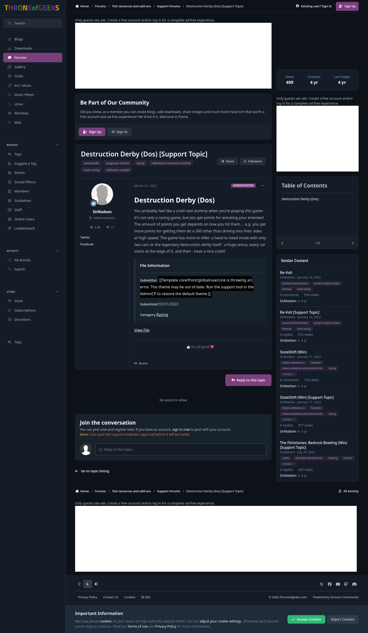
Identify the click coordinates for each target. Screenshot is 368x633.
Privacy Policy (87, 597)
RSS (145, 597)
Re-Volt (286, 272)
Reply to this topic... (116, 449)
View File (142, 330)
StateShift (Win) (293, 352)
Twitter (85, 237)
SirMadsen (102, 211)
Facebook (86, 244)
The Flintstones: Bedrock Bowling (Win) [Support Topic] (313, 445)
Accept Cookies (306, 619)
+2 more (288, 374)
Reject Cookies (342, 619)
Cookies (129, 597)
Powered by (336, 597)
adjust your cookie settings (220, 621)
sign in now (181, 429)
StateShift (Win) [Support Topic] (307, 397)
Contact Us (110, 597)
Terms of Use (138, 626)
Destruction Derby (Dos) (300, 199)
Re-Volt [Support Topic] (299, 312)
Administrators (104, 218)
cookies (105, 621)
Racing (162, 314)
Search (16, 23)
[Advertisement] (173, 56)
